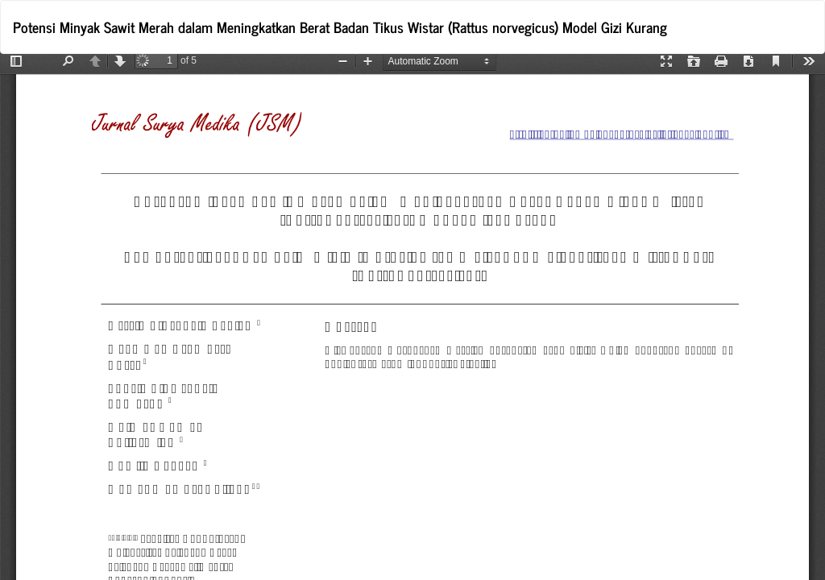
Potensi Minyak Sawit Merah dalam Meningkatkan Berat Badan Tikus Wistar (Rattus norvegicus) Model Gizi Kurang (340, 26)
